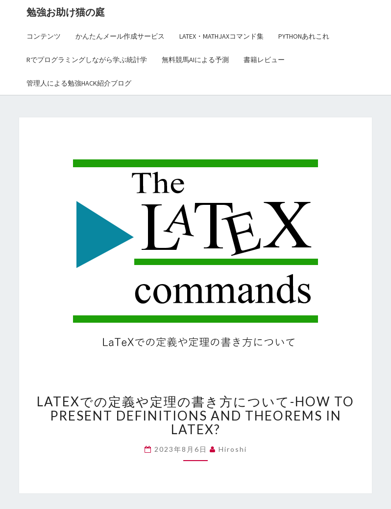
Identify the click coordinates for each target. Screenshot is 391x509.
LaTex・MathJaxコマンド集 (221, 36)
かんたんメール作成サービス (120, 36)
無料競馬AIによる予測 (195, 59)
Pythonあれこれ (303, 36)
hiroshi (233, 449)
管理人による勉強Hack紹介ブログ (78, 83)
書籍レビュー (264, 59)
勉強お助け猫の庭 (65, 12)
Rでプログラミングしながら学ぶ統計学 (86, 59)
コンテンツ (43, 36)
